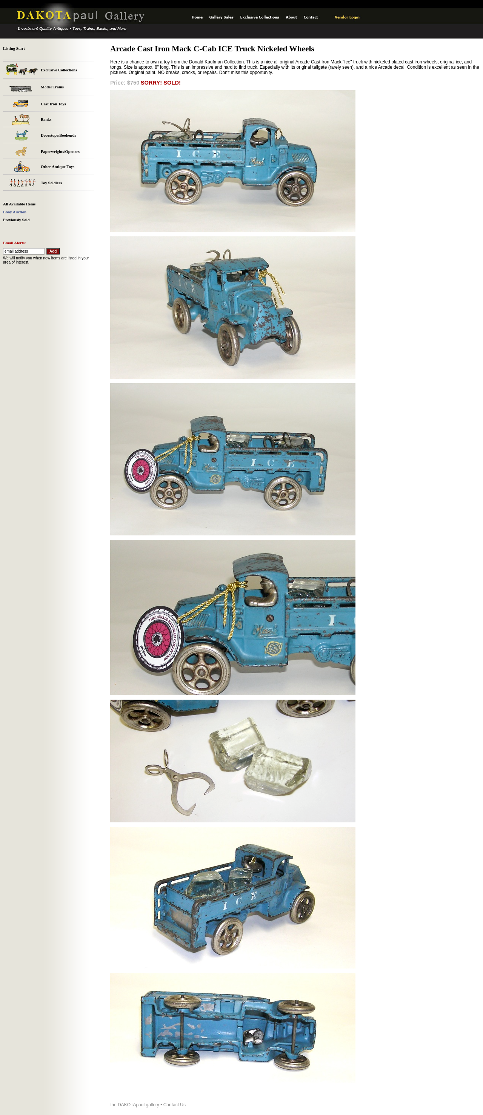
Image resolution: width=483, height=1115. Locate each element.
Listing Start (14, 48)
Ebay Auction (14, 212)
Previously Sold (16, 220)
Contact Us (174, 1104)
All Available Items (19, 204)
